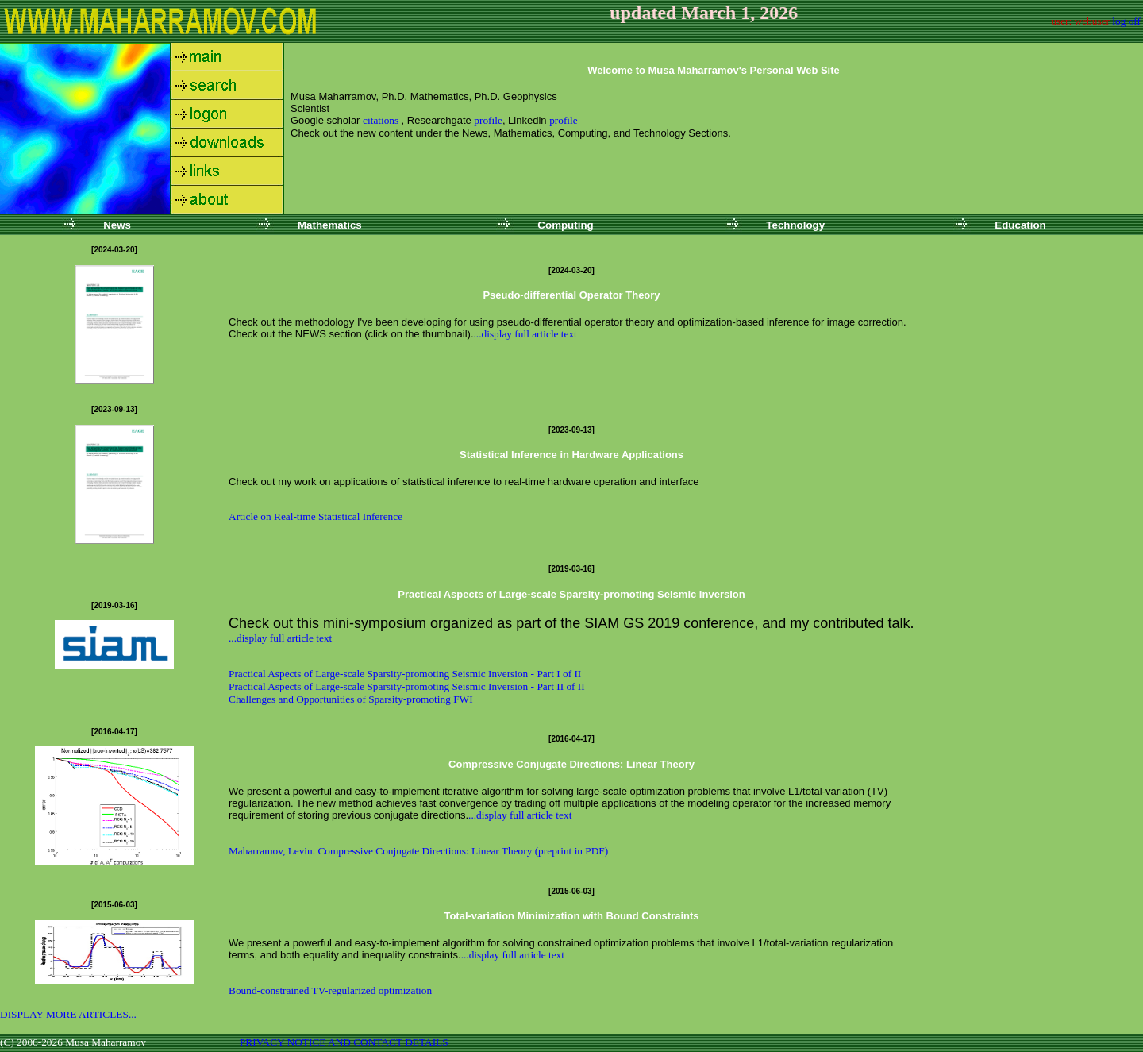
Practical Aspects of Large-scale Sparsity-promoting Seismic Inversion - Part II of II (407, 686)
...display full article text (525, 334)
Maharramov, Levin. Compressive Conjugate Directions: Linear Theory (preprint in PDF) (418, 851)
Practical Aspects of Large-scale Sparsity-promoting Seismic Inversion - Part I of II (405, 674)
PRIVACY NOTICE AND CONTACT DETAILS (344, 1042)
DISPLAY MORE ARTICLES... (68, 1014)
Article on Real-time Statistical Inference (315, 516)
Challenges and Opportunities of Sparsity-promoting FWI (351, 699)
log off (1126, 21)
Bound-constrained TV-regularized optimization (330, 990)
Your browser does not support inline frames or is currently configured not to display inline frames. (713, 128)
